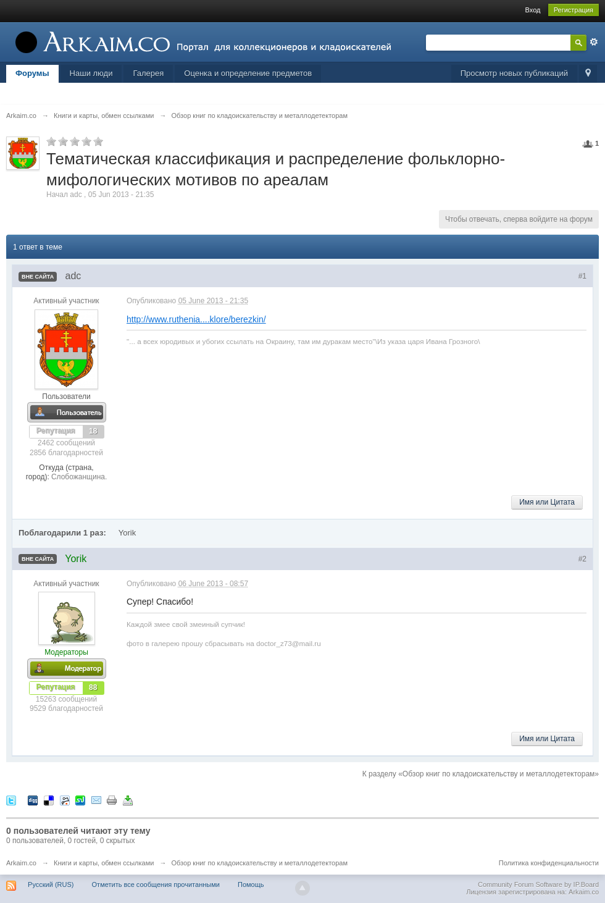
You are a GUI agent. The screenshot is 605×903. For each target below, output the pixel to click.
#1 (582, 276)
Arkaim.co (21, 863)
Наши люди (91, 73)
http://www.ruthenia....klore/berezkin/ (196, 319)
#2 (582, 559)
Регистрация (573, 10)
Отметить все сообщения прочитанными (156, 884)
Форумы (32, 73)
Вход (533, 10)
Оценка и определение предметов (248, 73)
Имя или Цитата (547, 502)
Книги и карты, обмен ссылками (104, 863)
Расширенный (594, 42)
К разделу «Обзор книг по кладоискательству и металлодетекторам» (480, 774)
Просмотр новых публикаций (514, 73)
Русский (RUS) (50, 884)
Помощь (251, 884)
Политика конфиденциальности (549, 863)
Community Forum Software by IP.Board (538, 884)
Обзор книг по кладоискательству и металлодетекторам (260, 863)
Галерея (148, 73)
